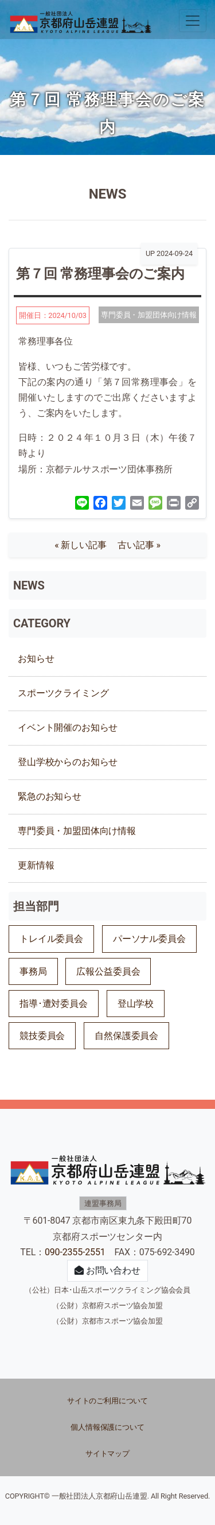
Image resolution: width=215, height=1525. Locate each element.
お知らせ (36, 658)
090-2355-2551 (75, 1252)
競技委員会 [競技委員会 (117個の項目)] (42, 1035)
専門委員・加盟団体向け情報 (77, 830)
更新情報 (36, 865)
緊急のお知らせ (49, 796)
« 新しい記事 (84, 545)
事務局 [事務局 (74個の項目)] (33, 971)
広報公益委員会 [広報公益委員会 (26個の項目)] (108, 971)
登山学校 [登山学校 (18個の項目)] (136, 1003)
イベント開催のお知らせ (68, 727)
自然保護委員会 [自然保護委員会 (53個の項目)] (126, 1035)
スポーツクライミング (63, 693)
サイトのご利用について (107, 1400)
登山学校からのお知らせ (68, 761)
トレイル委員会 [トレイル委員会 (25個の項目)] (51, 938)
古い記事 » (139, 545)
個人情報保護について (107, 1427)
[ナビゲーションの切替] (192, 20)
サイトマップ (107, 1453)
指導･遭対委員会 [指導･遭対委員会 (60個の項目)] (53, 1003)
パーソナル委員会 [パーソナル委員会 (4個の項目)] (149, 938)
